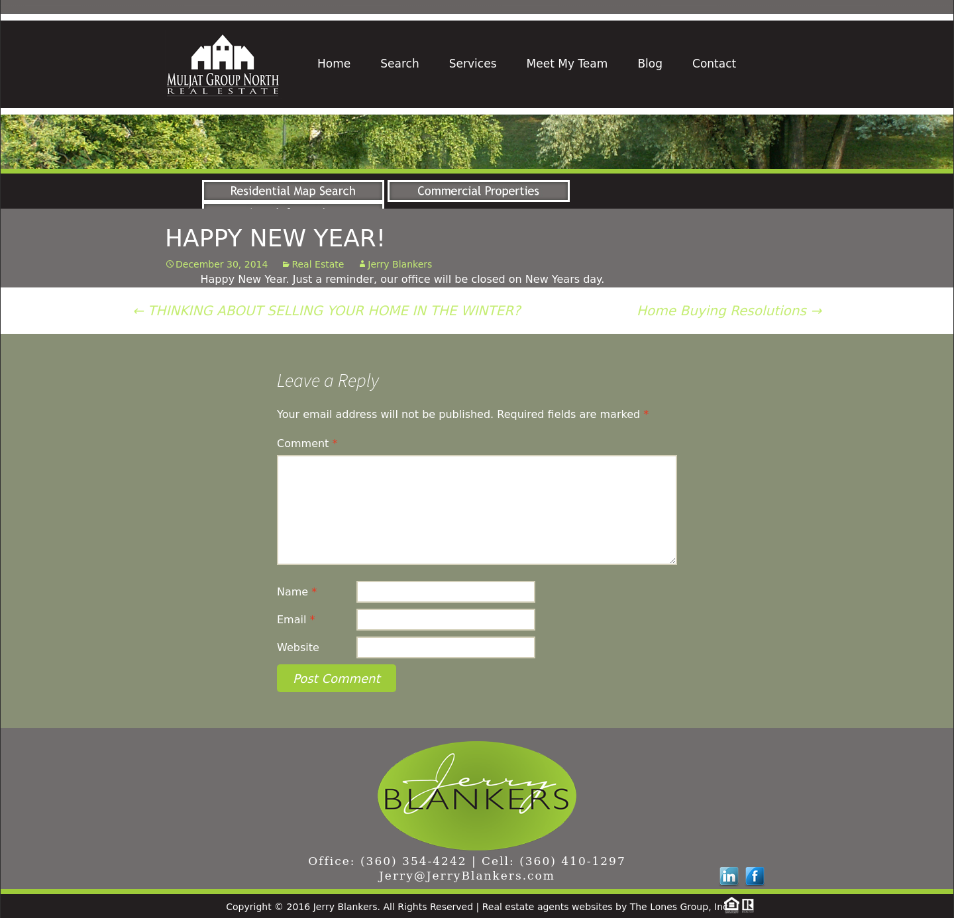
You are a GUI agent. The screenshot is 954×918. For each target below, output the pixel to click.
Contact (714, 63)
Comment (307, 443)
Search (399, 63)
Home (333, 63)
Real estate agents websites (547, 906)
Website (298, 647)
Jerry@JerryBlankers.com (467, 875)
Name (297, 592)
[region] (477, 142)
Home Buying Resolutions (729, 311)
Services (473, 63)
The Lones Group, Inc (679, 906)
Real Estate (318, 264)
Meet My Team (567, 63)
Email (296, 619)
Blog (649, 63)
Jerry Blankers (400, 264)
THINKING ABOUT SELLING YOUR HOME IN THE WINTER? (326, 311)
